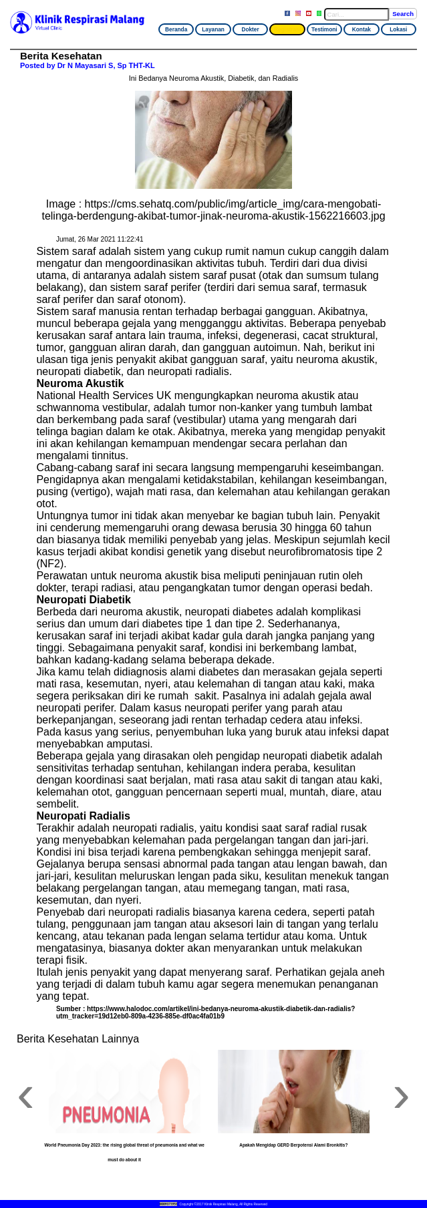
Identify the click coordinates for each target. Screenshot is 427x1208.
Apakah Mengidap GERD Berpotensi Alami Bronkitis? (293, 1145)
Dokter (250, 29)
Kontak (361, 29)
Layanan (213, 29)
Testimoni (324, 29)
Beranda (176, 29)
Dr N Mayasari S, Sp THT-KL (106, 65)
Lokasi (398, 29)
